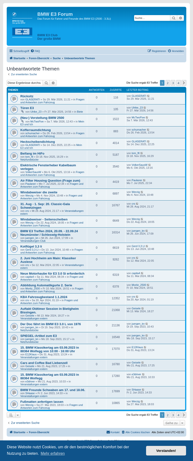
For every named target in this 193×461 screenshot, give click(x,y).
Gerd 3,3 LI (32, 249)
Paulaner (30, 183)
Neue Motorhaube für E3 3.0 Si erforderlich (52, 273)
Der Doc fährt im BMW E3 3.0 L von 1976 (50, 324)
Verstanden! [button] (166, 451)
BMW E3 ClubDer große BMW (49, 36)
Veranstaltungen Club (32, 240)
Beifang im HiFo (32, 153)
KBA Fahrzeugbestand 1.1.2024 (43, 297)
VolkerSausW (33, 172)
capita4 (29, 276)
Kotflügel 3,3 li (31, 246)
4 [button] (178, 83)
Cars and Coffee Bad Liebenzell (44, 363)
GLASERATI (32, 99)
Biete (80, 111)
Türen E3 (27, 108)
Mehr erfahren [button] (53, 453)
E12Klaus (31, 354)
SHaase (30, 393)
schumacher (32, 133)
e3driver (30, 381)
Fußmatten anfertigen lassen (41, 401)
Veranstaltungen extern (33, 318)
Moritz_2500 (32, 288)
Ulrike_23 (35, 111)
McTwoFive (37, 121)
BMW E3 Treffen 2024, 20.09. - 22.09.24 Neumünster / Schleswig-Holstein (49, 232)
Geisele (29, 315)
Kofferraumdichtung (35, 130)
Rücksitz (26, 96)
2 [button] (168, 83)
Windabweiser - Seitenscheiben (44, 219)
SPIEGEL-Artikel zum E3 (38, 336)
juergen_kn (31, 237)
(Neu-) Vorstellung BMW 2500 (42, 118)
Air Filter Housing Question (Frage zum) (50, 180)
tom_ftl (29, 156)
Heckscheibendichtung (37, 142)
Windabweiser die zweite (38, 192)
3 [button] (173, 83)
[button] (184, 83)
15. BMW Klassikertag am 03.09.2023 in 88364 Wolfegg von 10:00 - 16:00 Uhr (49, 349)
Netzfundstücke (29, 159)
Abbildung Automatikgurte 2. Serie (46, 285)
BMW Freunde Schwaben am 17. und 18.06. (52, 390)
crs (27, 210)
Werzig (29, 195)
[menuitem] (35, 51)
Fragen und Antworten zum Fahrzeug (52, 101)
